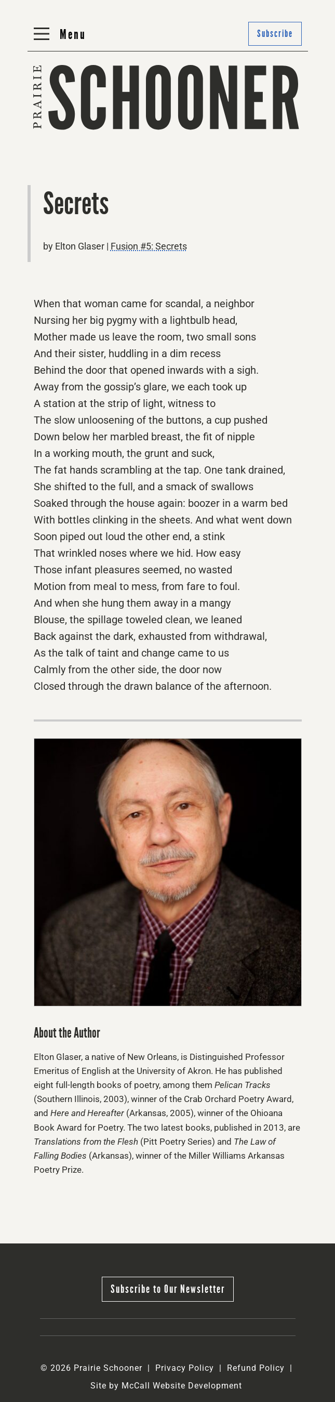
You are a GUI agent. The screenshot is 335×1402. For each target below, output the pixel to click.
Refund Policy (256, 1368)
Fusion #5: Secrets (149, 246)
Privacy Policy (184, 1368)
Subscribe (275, 34)
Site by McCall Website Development (166, 1386)
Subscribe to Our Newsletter (168, 1289)
